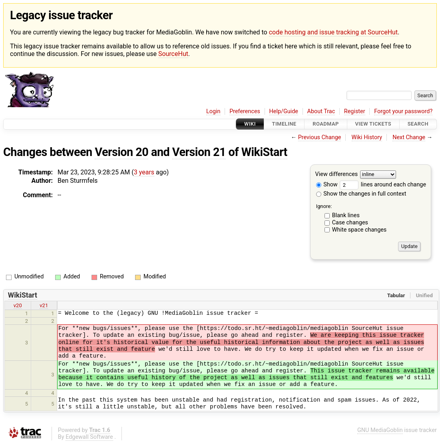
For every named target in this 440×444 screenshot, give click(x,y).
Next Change (408, 137)
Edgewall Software (89, 437)
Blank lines (346, 215)
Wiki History (367, 137)
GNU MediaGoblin (380, 430)
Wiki (250, 124)
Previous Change (319, 137)
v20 (18, 305)
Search (418, 124)
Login (213, 111)
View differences (336, 174)
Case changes (350, 222)
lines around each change (383, 184)
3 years (144, 172)
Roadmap (326, 124)
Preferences (244, 111)
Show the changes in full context (361, 193)
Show (327, 184)
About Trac (321, 111)
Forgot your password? (403, 111)
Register (354, 111)
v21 (44, 305)
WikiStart (264, 152)
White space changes (359, 229)
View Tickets (373, 124)
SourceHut (173, 54)
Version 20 (121, 152)
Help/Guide (283, 111)
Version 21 (199, 152)
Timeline (284, 124)
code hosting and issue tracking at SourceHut (333, 32)
